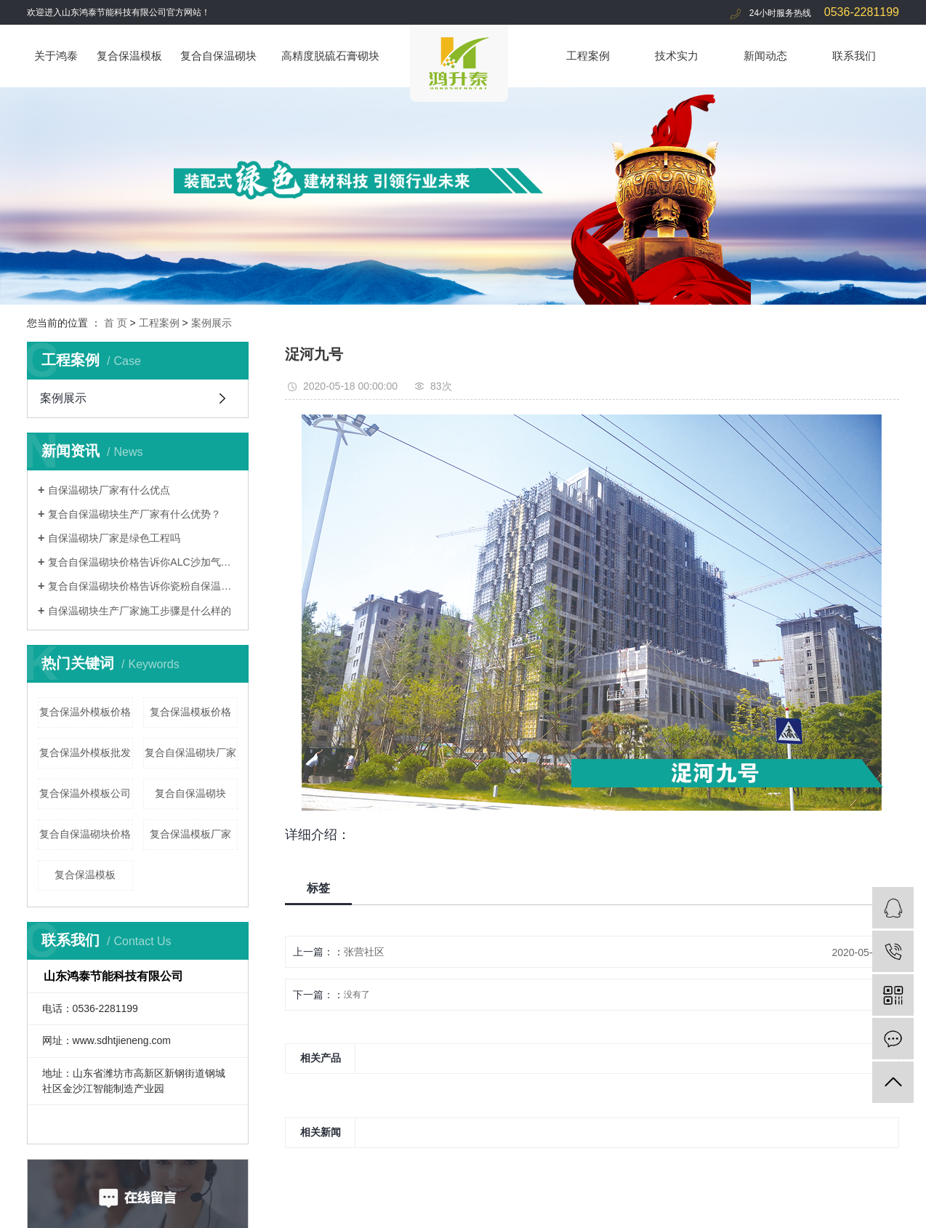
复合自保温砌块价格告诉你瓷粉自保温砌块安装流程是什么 (143, 586)
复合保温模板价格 (190, 712)
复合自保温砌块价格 (85, 834)
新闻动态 (765, 55)
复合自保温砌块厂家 (190, 752)
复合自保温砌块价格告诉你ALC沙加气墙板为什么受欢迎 (143, 562)
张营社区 (364, 952)
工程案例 (588, 55)
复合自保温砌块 (218, 55)
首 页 (115, 323)
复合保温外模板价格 (85, 712)
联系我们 (854, 55)
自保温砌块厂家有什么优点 (109, 490)
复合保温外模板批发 (85, 752)
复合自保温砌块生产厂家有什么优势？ (134, 514)
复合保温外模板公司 (85, 793)
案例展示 (211, 323)
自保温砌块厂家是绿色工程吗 (114, 538)
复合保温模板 (129, 55)
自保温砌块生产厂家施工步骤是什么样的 (139, 611)
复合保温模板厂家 (190, 834)
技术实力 (676, 55)
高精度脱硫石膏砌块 (330, 55)
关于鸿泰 (56, 55)
